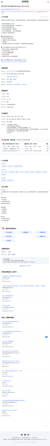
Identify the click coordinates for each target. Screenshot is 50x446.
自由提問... (20, 236)
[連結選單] (2, 2)
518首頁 (6, 11)
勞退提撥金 (38, 171)
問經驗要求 (19, 232)
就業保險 (4, 174)
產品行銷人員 (10, 84)
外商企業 (10, 166)
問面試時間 (32, 232)
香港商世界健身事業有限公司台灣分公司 (28, 11)
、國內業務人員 (17, 84)
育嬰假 (17, 171)
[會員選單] (48, 2)
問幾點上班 (7, 236)
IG (22, 430)
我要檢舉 (28, 261)
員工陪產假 (11, 171)
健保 (6, 171)
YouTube (28, 430)
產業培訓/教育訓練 (18, 166)
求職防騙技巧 (32, 257)
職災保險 (45, 171)
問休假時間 (7, 232)
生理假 (21, 171)
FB (25, 430)
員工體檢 (32, 171)
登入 (11, 250)
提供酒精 (4, 180)
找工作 (10, 11)
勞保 (3, 171)
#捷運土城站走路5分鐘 (12, 76)
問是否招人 (44, 232)
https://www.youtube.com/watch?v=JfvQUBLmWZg (14, 61)
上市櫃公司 (4, 166)
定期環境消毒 (10, 180)
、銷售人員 (24, 84)
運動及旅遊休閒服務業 (16, 11)
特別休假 (27, 171)
